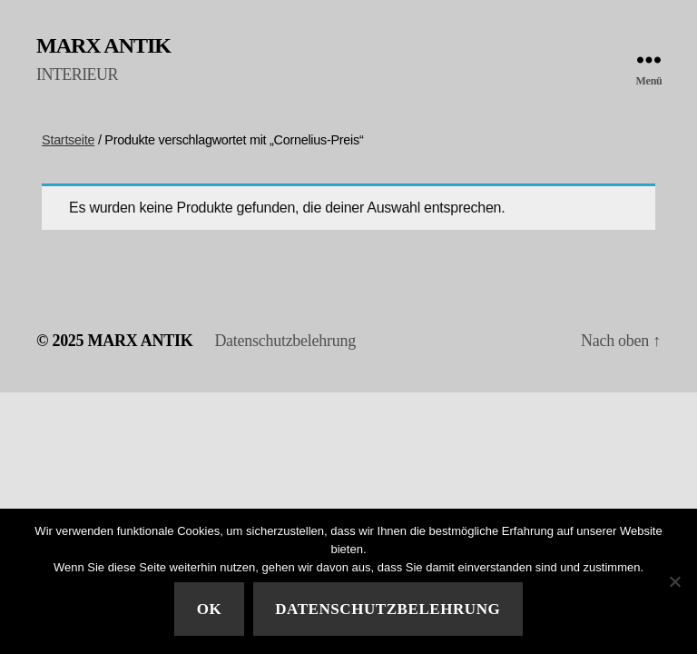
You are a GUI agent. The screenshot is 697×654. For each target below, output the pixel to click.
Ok (209, 609)
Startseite (68, 140)
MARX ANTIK (103, 45)
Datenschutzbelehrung (285, 341)
